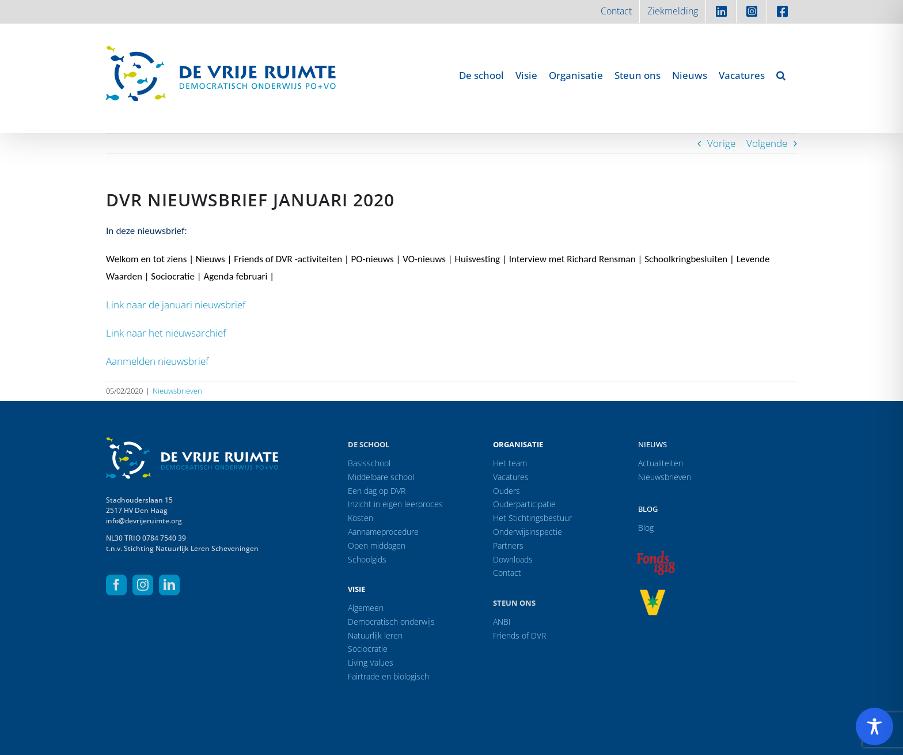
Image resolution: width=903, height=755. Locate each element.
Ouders (506, 490)
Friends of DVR (519, 635)
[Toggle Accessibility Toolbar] (874, 726)
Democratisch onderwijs (391, 621)
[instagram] (142, 585)
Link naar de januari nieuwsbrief (175, 304)
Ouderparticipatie (524, 504)
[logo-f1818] (655, 553)
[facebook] (116, 585)
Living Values (370, 662)
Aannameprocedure (383, 531)
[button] (781, 75)
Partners (508, 545)
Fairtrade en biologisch (388, 676)
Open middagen (376, 545)
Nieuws (652, 444)
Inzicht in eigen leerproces (395, 504)
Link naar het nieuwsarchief (166, 332)
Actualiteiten (660, 463)
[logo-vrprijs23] (652, 593)
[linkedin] (169, 585)
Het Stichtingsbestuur (532, 517)
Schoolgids (367, 559)
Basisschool (369, 463)
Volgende (766, 143)
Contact (507, 572)
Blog (648, 509)
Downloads (513, 559)
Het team (510, 463)
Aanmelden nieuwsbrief (157, 361)
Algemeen (366, 607)
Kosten (360, 517)
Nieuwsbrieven (177, 391)
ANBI (502, 621)
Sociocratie (368, 648)
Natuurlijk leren (375, 635)
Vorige (721, 143)
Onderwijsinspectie (527, 531)
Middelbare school (381, 476)
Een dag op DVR (376, 490)
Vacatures (511, 476)
